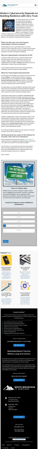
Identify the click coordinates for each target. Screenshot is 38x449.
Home (3, 440)
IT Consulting (5, 443)
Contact (12, 443)
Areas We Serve (25, 432)
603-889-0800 (19, 426)
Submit (5, 241)
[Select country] (4, 226)
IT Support (16, 440)
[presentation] (10, 238)
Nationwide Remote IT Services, (19, 346)
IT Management (26, 440)
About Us (9, 440)
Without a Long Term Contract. (19, 349)
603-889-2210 (19, 422)
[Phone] (19, 226)
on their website (28, 139)
